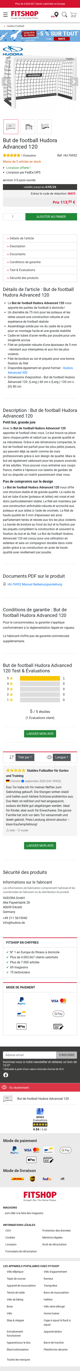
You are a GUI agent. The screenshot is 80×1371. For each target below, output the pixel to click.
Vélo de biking (15, 1299)
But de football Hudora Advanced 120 (43, 1099)
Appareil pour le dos (18, 1342)
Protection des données (56, 1230)
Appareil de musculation (21, 1285)
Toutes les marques (18, 1359)
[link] (21, 1001)
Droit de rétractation (54, 1244)
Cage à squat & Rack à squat (57, 1322)
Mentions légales (52, 1237)
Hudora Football (15, 26)
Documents (17, 254)
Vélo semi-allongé (54, 1306)
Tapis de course (16, 1278)
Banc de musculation (56, 1292)
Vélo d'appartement (55, 1271)
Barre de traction (54, 1342)
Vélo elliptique (15, 1271)
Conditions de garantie (25, 262)
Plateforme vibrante (56, 1349)
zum (24, 1213)
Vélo (9, 1313)
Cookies (10, 1237)
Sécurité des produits (24, 278)
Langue (60, 757)
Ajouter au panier (51, 217)
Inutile (22, 830)
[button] (6, 81)
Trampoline (50, 1285)
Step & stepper (15, 1320)
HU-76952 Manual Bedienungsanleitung (32, 584)
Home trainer (51, 1313)
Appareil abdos (53, 1331)
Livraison (11, 1244)
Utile (10, 830)
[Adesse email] (30, 1055)
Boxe (10, 1306)
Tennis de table (16, 1292)
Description (17, 246)
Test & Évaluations (22, 270)
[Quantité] (14, 216)
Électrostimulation (18, 1349)
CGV (8, 1230)
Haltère (48, 1299)
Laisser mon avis (40, 734)
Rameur (48, 1278)
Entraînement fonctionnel (15, 1334)
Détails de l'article (22, 238)
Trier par (23, 757)
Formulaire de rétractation (21, 1251)
